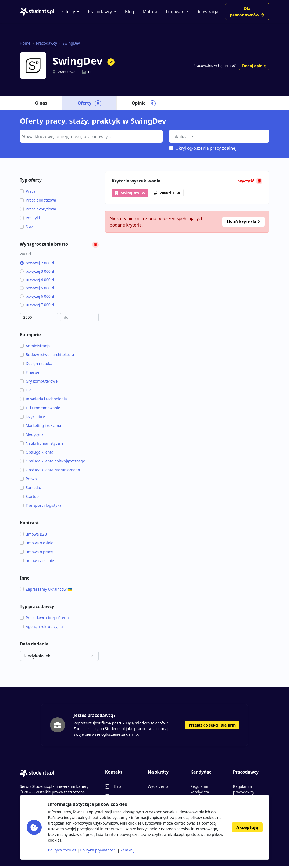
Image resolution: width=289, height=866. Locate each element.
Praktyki (30, 217)
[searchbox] (90, 136)
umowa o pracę (36, 551)
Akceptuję (247, 827)
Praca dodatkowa (38, 200)
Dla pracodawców (247, 11)
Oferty (68, 12)
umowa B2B (33, 534)
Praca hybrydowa (38, 208)
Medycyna (32, 434)
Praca (27, 191)
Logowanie (177, 12)
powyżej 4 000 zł (37, 279)
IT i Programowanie (40, 407)
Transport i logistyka (41, 505)
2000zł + (167, 192)
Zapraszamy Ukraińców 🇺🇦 (46, 589)
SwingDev (71, 43)
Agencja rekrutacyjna (41, 626)
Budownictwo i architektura (47, 354)
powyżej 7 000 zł (37, 304)
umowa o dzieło (36, 542)
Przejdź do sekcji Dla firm (212, 725)
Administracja (35, 345)
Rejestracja (208, 12)
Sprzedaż (31, 487)
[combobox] (91, 136)
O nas (41, 103)
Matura (150, 12)
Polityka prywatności (98, 850)
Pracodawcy (100, 12)
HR (25, 390)
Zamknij (127, 850)
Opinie (144, 103)
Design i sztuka (36, 363)
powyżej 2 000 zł (37, 262)
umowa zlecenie (37, 560)
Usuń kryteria (243, 222)
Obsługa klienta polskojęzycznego (52, 460)
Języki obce (32, 416)
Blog (129, 12)
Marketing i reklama (40, 425)
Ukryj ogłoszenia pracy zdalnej (206, 148)
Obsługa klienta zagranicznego (50, 469)
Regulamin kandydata (199, 789)
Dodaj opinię (254, 65)
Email (118, 786)
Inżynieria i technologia (43, 398)
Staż (26, 226)
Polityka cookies (62, 850)
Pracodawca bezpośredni (45, 617)
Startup (29, 496)
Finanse (30, 372)
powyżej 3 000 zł (37, 271)
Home (25, 43)
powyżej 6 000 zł (37, 296)
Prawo (28, 478)
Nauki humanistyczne (42, 443)
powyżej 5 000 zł (37, 287)
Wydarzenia (158, 786)
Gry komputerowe (39, 381)
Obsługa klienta (36, 452)
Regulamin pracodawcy (243, 789)
